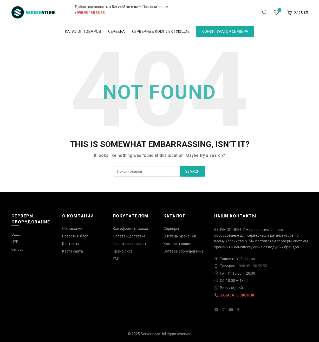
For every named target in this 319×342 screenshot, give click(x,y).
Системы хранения (180, 236)
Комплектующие (178, 244)
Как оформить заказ (130, 229)
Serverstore (150, 334)
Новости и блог (75, 236)
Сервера (116, 31)
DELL (15, 234)
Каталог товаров (83, 31)
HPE (14, 242)
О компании (72, 229)
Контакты (70, 244)
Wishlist (278, 10)
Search (192, 171)
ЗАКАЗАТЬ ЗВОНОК (237, 295)
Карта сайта (72, 251)
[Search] (265, 12)
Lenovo (17, 249)
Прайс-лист (122, 251)
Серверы (171, 229)
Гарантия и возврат (129, 244)
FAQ (116, 259)
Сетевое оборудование (184, 251)
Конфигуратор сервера (225, 31)
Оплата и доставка (129, 236)
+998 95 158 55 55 (90, 13)
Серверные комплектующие (161, 31)
